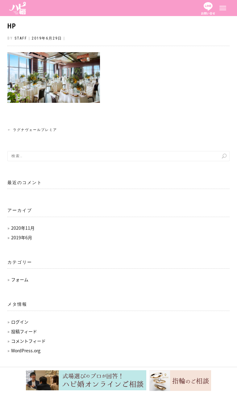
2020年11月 (23, 228)
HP (11, 26)
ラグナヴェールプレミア (32, 130)
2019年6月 (21, 237)
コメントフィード (28, 341)
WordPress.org (25, 350)
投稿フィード (24, 331)
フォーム (19, 279)
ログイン (19, 322)
